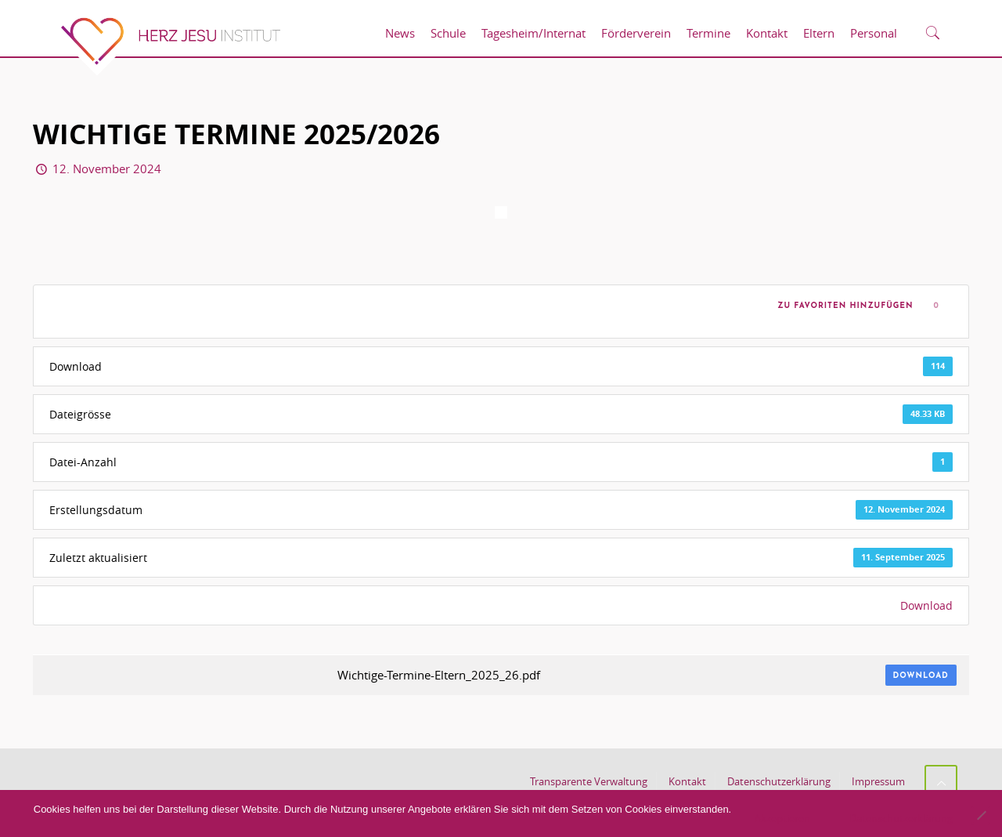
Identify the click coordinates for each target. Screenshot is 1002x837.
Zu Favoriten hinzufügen (842, 306)
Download (926, 605)
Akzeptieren (782, 818)
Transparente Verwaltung (588, 781)
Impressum (878, 781)
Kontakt (687, 781)
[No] (980, 815)
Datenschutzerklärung (779, 781)
